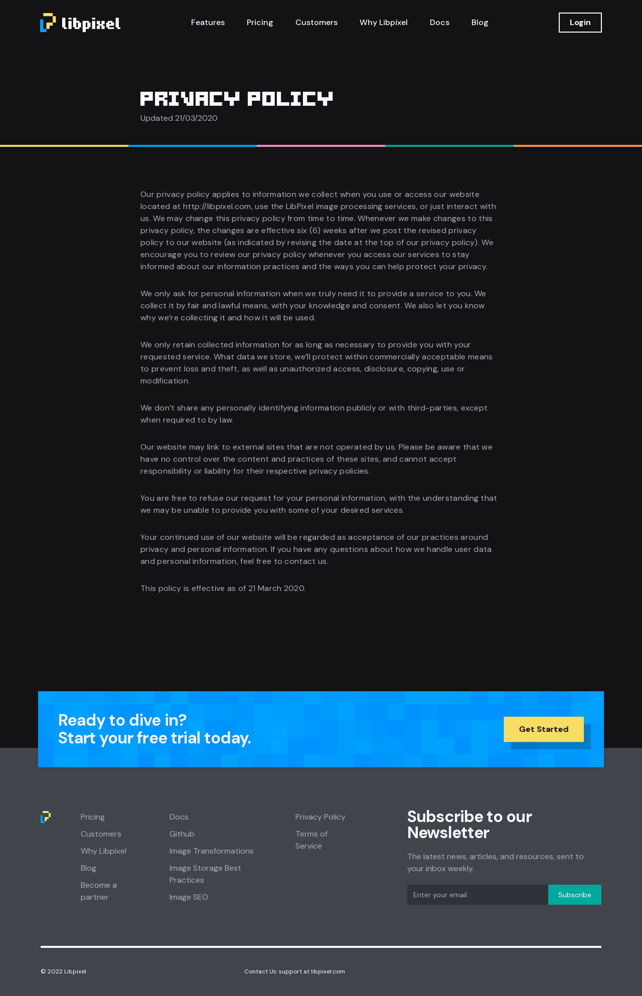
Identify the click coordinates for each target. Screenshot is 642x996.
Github (182, 834)
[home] (80, 22)
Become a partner (99, 891)
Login (580, 22)
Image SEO (189, 897)
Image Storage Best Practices (205, 874)
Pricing (260, 22)
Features (208, 22)
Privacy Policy (320, 817)
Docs (439, 22)
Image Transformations (212, 851)
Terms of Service (311, 840)
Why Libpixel (384, 22)
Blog (480, 22)
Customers (316, 22)
